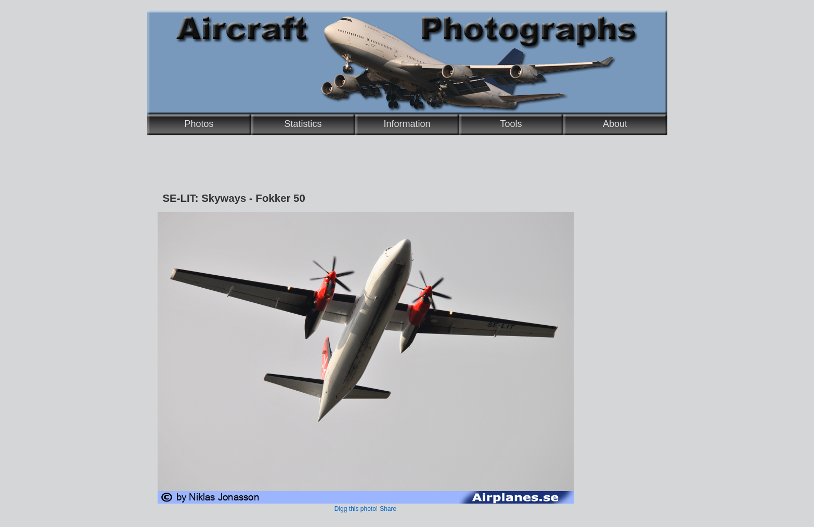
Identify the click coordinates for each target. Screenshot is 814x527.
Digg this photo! (356, 508)
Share (388, 508)
